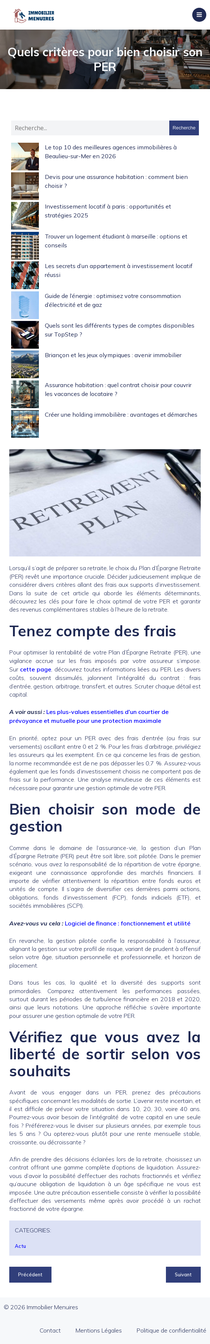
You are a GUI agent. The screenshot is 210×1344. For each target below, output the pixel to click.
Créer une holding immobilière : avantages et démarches (121, 414)
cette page (35, 669)
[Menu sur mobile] (199, 15)
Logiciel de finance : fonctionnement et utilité (127, 923)
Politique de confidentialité (171, 1330)
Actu (20, 1246)
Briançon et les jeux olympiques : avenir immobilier (113, 355)
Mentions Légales (99, 1330)
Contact (50, 1330)
